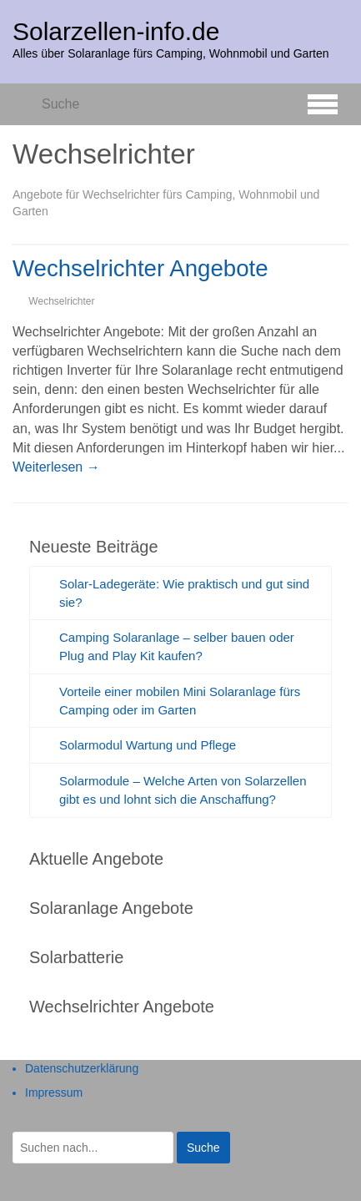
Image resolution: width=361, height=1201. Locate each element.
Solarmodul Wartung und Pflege (147, 745)
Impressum (54, 1092)
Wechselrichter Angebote (140, 268)
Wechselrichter (61, 301)
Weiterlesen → (56, 467)
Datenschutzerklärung (81, 1068)
